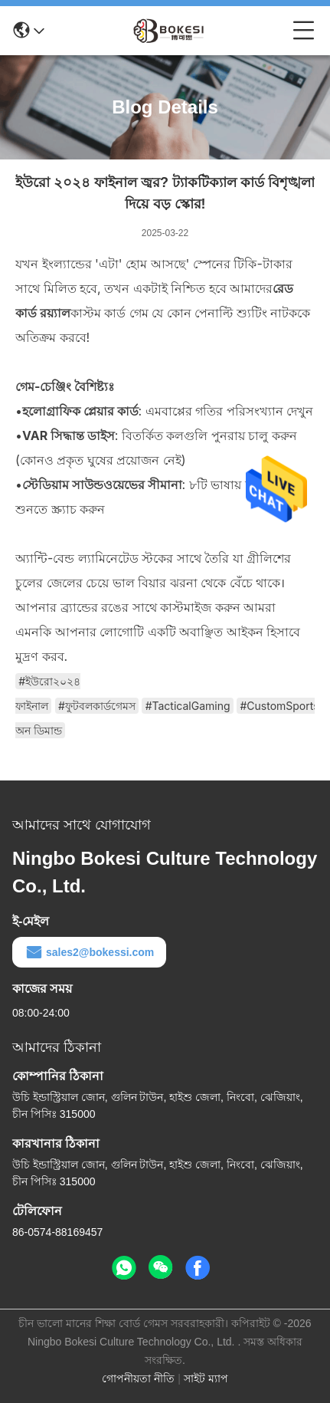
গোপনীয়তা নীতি (138, 1378)
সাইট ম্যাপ (206, 1378)
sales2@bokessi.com (89, 952)
